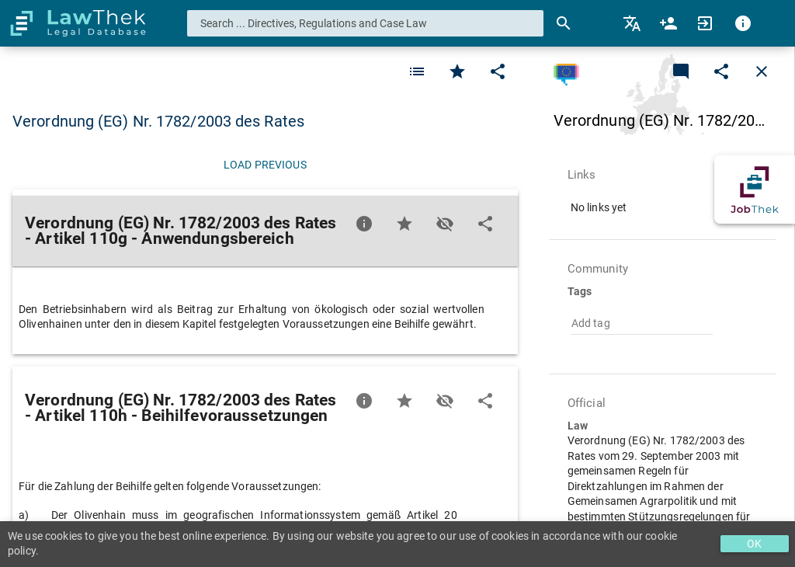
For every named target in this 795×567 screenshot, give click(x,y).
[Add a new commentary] (680, 71)
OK (754, 543)
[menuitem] (633, 23)
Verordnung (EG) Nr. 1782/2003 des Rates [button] (158, 121)
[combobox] (366, 23)
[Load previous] (265, 165)
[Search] (563, 23)
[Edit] (497, 71)
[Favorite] (416, 71)
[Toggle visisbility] (444, 223)
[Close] (761, 71)
